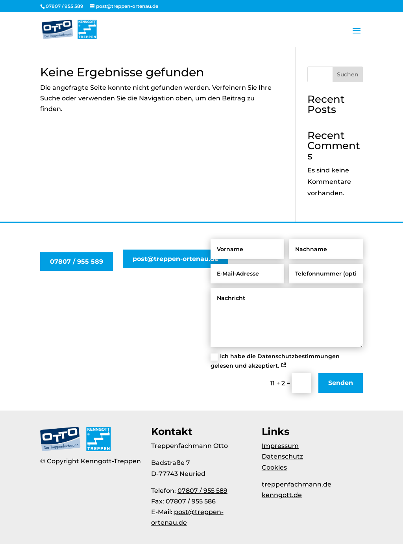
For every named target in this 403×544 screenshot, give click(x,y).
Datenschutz (282, 456)
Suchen (348, 74)
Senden (340, 383)
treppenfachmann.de (296, 484)
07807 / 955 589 (76, 261)
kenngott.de (282, 495)
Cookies (274, 467)
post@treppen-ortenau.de (175, 259)
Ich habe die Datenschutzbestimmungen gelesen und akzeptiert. (275, 361)
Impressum (280, 446)
